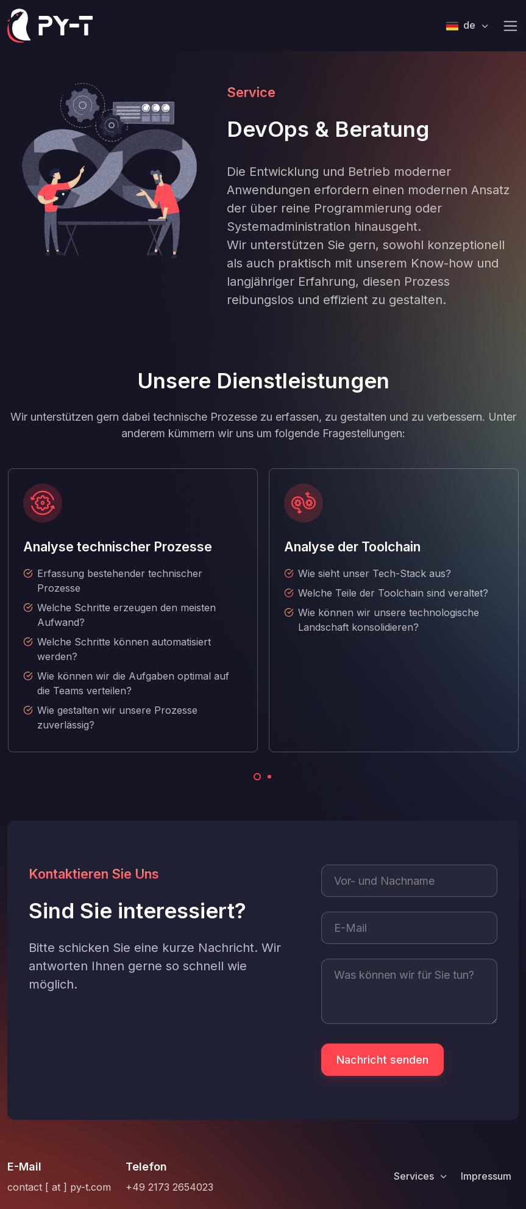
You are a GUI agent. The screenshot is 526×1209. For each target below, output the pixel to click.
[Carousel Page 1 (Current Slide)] (257, 776)
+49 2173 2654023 (169, 1187)
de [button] (462, 25)
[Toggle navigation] (510, 26)
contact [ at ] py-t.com (59, 1187)
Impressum (486, 1176)
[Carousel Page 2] (269, 776)
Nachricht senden (382, 1059)
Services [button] (415, 1176)
